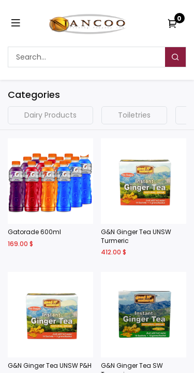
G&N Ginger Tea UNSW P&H (50, 366)
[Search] (175, 57)
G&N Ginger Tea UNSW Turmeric (136, 236)
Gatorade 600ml (34, 232)
